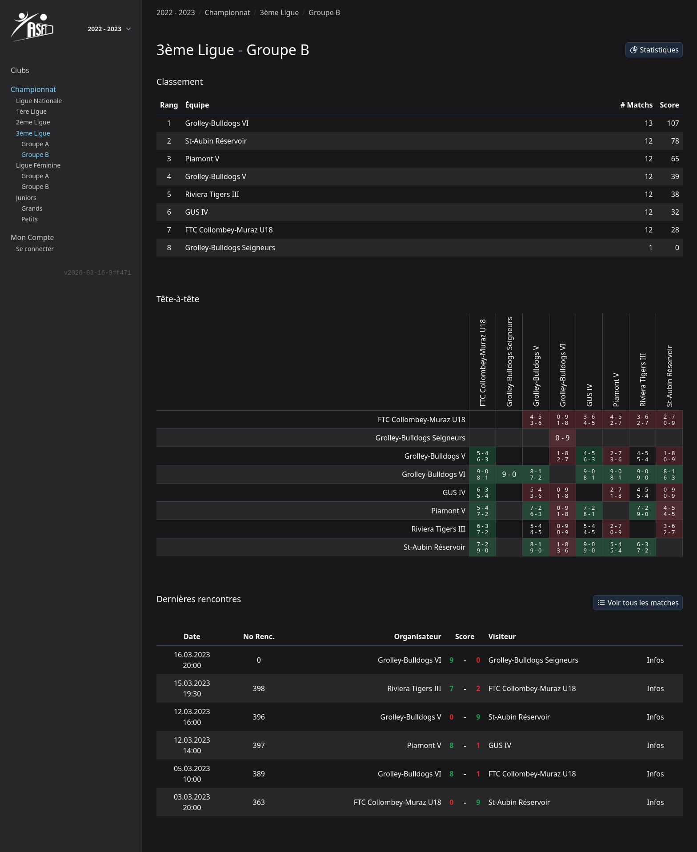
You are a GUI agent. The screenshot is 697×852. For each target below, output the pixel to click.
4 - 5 (535, 416)
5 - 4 (482, 453)
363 (259, 802)
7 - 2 (535, 477)
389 (259, 774)
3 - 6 (535, 423)
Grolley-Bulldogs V (215, 176)
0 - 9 (562, 416)
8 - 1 (482, 477)
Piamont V (202, 159)
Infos (655, 660)
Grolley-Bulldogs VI (217, 123)
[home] (32, 28)
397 (259, 745)
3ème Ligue (279, 12)
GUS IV (196, 212)
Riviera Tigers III (212, 194)
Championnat (227, 12)
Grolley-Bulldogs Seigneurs (230, 247)
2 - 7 (615, 423)
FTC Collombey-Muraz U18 (229, 230)
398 (259, 688)
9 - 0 (482, 471)
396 (259, 717)
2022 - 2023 (109, 28)
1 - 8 (562, 423)
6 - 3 (482, 459)
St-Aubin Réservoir (216, 141)
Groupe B (324, 12)
